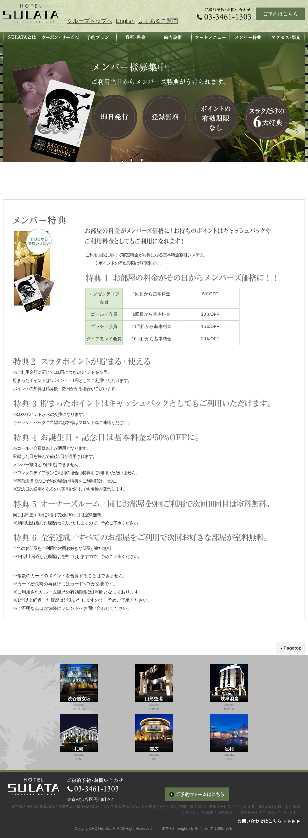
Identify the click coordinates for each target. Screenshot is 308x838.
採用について (202, 828)
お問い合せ (223, 828)
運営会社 (168, 828)
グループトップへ (89, 21)
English (125, 21)
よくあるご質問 (158, 21)
